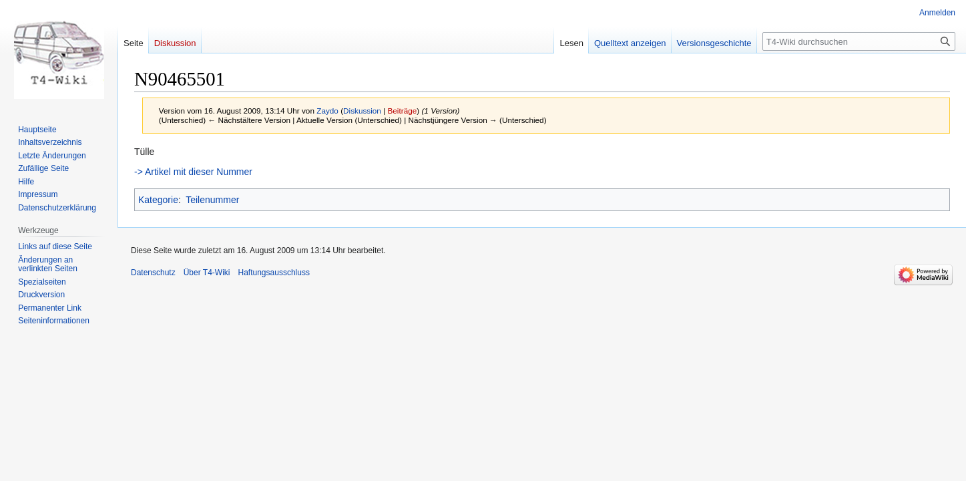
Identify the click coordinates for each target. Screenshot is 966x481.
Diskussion (362, 110)
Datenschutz (153, 272)
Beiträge (402, 110)
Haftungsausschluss (274, 272)
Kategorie (158, 199)
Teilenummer (212, 199)
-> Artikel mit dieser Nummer (193, 171)
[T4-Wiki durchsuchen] (858, 41)
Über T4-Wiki (207, 272)
